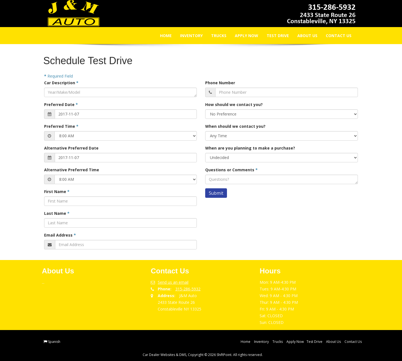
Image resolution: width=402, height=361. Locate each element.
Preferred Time (61, 126)
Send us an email (173, 282)
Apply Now (242, 35)
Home (162, 35)
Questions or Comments (231, 169)
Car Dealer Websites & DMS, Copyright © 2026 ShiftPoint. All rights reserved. (203, 354)
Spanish (54, 341)
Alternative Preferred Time (71, 169)
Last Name (57, 213)
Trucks (214, 35)
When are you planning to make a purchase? (250, 148)
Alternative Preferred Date (71, 148)
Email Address (60, 235)
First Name (57, 191)
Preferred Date (61, 104)
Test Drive (274, 35)
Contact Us (335, 35)
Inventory (187, 35)
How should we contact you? (234, 104)
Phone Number (220, 82)
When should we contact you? (235, 126)
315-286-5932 (187, 289)
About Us (303, 35)
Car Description (61, 82)
